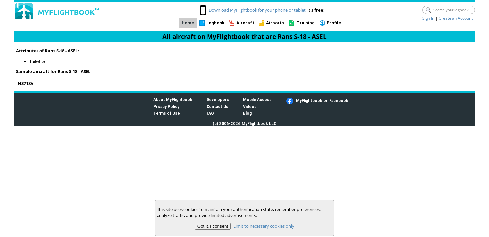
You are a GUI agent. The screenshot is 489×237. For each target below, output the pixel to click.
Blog (247, 113)
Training (305, 23)
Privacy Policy (166, 106)
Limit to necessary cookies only (263, 226)
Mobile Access (257, 99)
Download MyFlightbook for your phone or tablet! (257, 10)
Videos (250, 106)
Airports (275, 23)
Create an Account (456, 18)
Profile (334, 23)
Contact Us (217, 106)
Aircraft (245, 23)
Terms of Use (166, 113)
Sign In (428, 18)
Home (188, 23)
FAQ (210, 113)
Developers (218, 99)
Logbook (215, 23)
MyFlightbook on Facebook (322, 100)
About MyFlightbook (172, 99)
